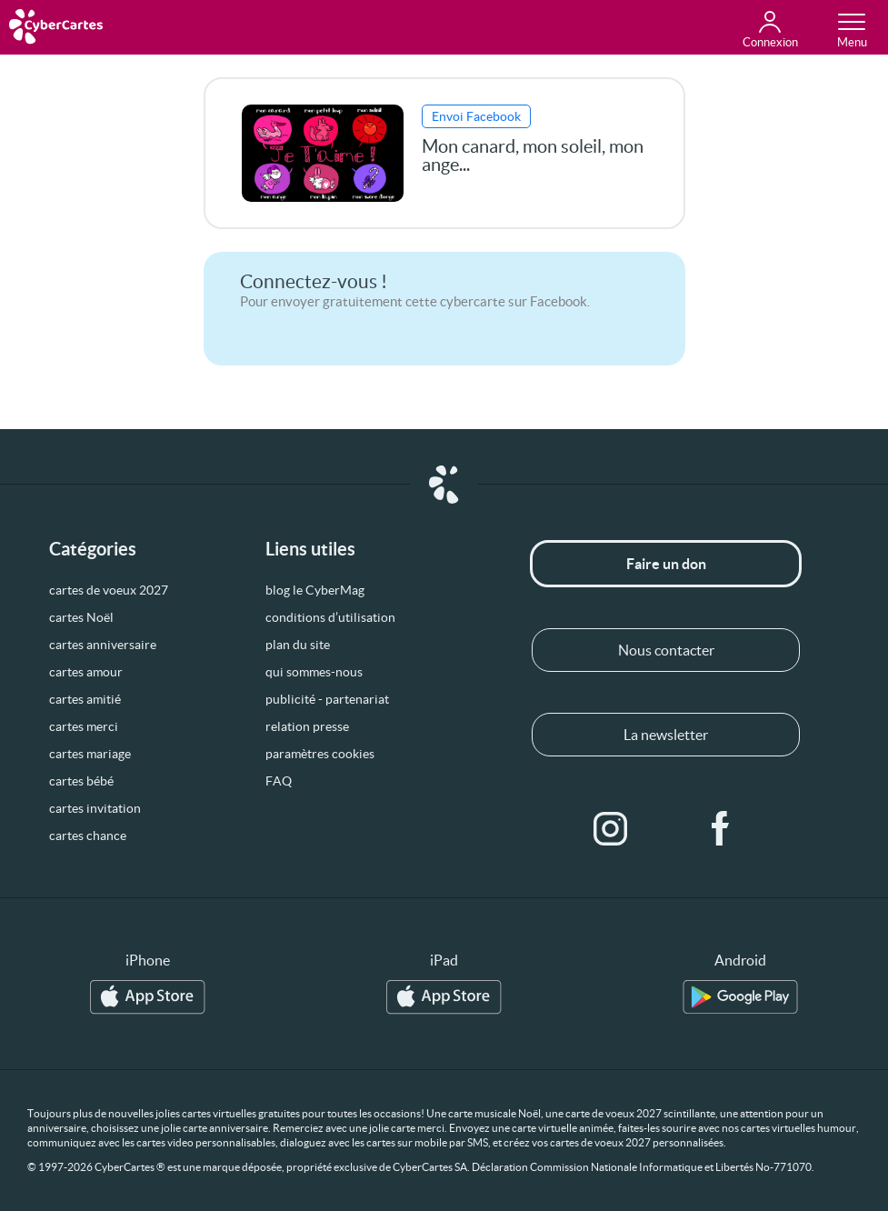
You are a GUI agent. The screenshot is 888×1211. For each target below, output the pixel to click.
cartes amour (86, 672)
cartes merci (83, 726)
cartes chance (87, 835)
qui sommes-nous (314, 672)
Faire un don (666, 563)
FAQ (278, 781)
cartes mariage (90, 753)
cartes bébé (81, 781)
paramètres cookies (319, 753)
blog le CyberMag (314, 590)
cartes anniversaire (102, 644)
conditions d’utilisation (330, 617)
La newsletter (666, 734)
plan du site (297, 644)
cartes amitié (85, 699)
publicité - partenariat (327, 699)
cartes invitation (95, 808)
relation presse (307, 726)
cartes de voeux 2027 (108, 590)
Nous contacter (666, 650)
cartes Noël (81, 617)
